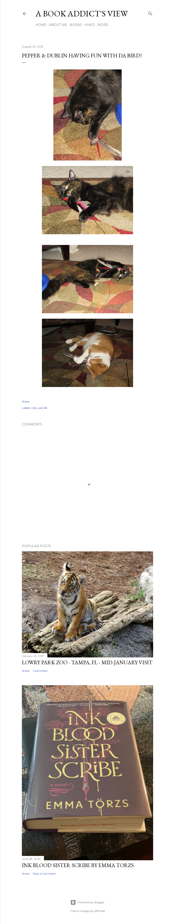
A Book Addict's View (82, 13)
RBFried (99, 911)
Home (41, 25)
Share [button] (25, 401)
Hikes (90, 25)
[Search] (150, 12)
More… (104, 25)
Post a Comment (44, 873)
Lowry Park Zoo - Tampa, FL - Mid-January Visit (87, 662)
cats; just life (39, 408)
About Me (58, 25)
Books (76, 25)
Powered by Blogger (87, 902)
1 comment (40, 670)
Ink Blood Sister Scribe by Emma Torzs (78, 865)
